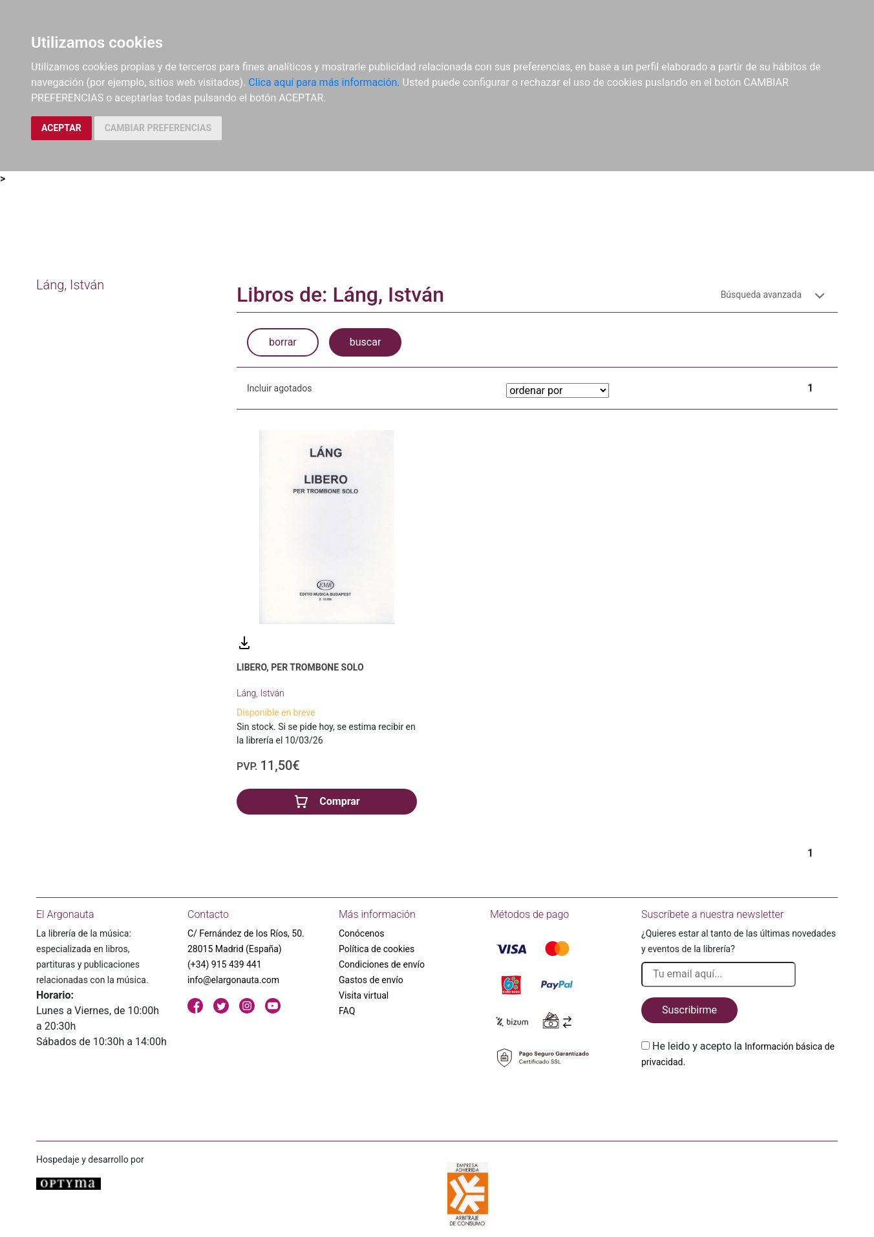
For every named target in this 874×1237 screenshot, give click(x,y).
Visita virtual (364, 995)
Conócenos (362, 933)
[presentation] (739, 1100)
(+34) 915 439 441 (224, 964)
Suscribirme (689, 1010)
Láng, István (260, 693)
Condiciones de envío (382, 964)
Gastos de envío (371, 980)
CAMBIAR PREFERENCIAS (158, 128)
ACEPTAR (61, 128)
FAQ (347, 1011)
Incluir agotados (279, 388)
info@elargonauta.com (233, 980)
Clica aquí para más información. (324, 82)
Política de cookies (376, 949)
